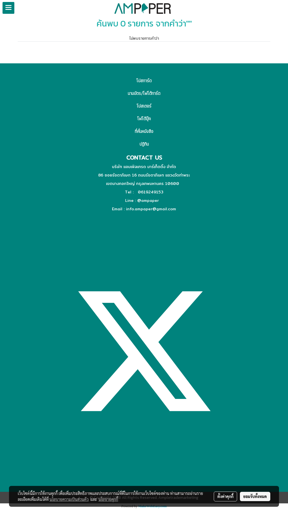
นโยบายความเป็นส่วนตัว (69, 499)
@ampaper (148, 200)
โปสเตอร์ (144, 106)
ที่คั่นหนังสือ (144, 131)
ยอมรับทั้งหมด (255, 496)
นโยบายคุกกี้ (108, 499)
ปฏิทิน (144, 144)
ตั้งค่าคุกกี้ (225, 496)
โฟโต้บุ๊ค (144, 118)
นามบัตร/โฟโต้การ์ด (144, 93)
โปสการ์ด (144, 80)
